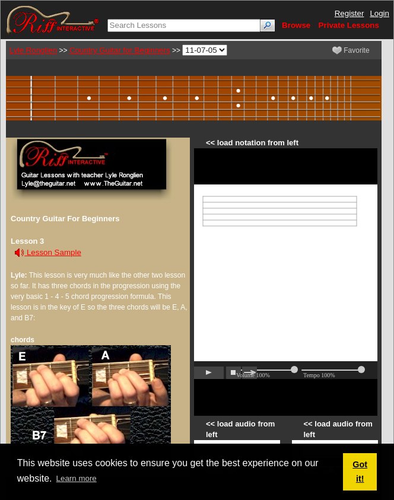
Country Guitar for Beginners (119, 50)
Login (379, 13)
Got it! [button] (359, 471)
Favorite (351, 50)
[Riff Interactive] (53, 19)
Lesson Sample (48, 252)
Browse (296, 25)
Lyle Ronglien (33, 50)
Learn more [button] (76, 478)
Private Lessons (349, 25)
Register (349, 13)
